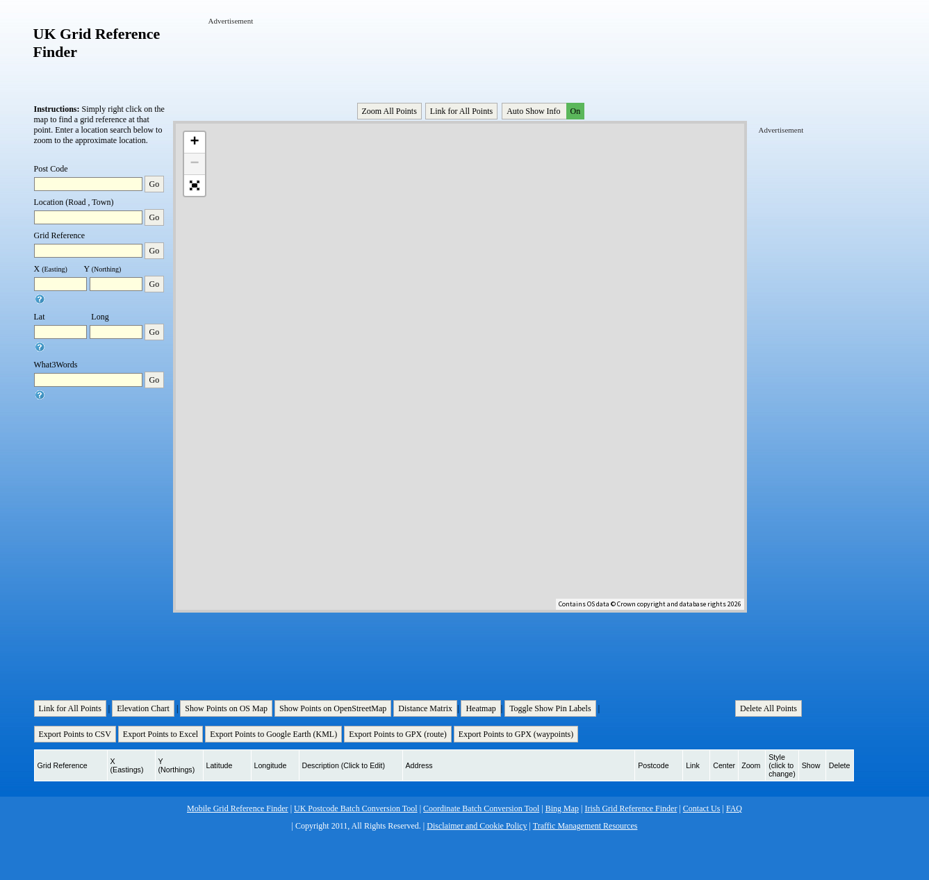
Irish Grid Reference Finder (630, 808)
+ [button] (194, 142)
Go (154, 184)
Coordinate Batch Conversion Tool (481, 808)
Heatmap (480, 708)
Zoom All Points (389, 111)
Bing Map (562, 808)
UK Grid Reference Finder (97, 42)
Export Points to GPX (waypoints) (516, 734)
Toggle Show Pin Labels (550, 708)
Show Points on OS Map (226, 708)
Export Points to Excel (160, 734)
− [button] (194, 163)
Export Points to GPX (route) (398, 734)
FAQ (734, 808)
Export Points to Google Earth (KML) (273, 734)
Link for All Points (461, 111)
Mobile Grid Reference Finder (237, 808)
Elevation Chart (143, 708)
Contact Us (702, 808)
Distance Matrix (425, 708)
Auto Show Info (544, 111)
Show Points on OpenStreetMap (332, 708)
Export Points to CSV (75, 734)
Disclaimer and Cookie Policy (477, 826)
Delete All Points (768, 708)
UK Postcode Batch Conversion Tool (356, 808)
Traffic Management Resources (585, 826)
